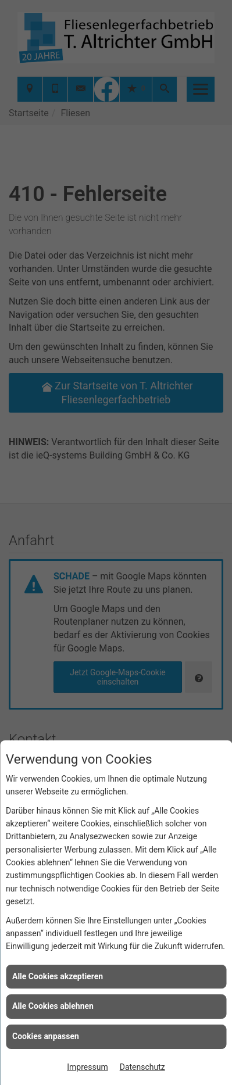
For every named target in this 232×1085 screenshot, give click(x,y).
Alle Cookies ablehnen (53, 1006)
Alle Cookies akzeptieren (57, 976)
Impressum (87, 1067)
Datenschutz (142, 1067)
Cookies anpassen (45, 1036)
